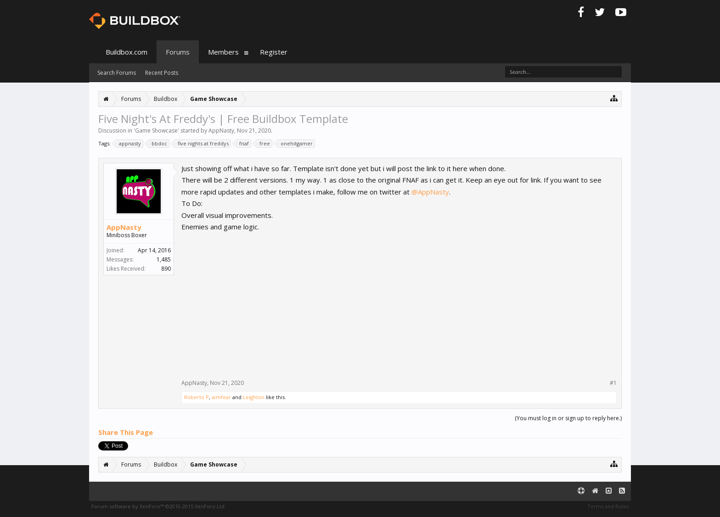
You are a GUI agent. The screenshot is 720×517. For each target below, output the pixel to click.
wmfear (221, 397)
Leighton (253, 397)
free (263, 143)
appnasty (128, 143)
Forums (178, 51)
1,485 (164, 259)
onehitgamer (295, 143)
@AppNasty (430, 191)
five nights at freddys (202, 143)
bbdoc (158, 143)
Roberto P (196, 397)
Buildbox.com (126, 51)
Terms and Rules (608, 506)
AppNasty (221, 130)
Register (273, 51)
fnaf (242, 143)
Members (223, 51)
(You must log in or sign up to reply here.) (568, 418)
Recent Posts (161, 73)
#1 (613, 383)
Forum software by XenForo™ (158, 506)
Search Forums (116, 73)
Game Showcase (156, 130)
